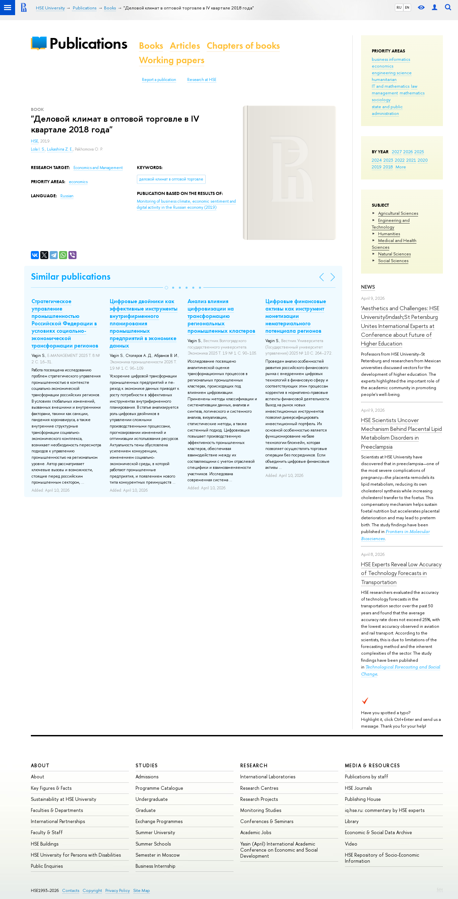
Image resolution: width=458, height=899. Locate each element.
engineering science (392, 73)
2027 (397, 152)
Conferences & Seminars (266, 821)
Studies (147, 765)
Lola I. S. (38, 149)
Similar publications (70, 276)
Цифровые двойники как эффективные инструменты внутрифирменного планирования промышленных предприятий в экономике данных (143, 323)
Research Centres (259, 788)
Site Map (141, 890)
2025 (419, 152)
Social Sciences (393, 260)
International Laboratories (267, 776)
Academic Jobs (255, 832)
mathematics (412, 93)
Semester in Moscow (158, 855)
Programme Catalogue (159, 788)
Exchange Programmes (159, 821)
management (385, 93)
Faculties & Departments (57, 810)
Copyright (92, 890)
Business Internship (155, 866)
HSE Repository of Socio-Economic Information (382, 858)
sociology (381, 99)
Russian (66, 196)
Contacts (70, 890)
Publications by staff (366, 776)
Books (151, 45)
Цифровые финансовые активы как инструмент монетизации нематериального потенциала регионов (295, 315)
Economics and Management (98, 167)
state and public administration (387, 110)
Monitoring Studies (260, 810)
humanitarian (384, 79)
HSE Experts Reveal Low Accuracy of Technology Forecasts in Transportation (401, 573)
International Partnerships (58, 821)
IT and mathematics (390, 86)
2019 (376, 167)
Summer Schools (153, 844)
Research (254, 765)
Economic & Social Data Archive (378, 832)
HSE (34, 141)
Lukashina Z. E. (60, 149)
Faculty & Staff (47, 832)
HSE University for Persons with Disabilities (76, 855)
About (40, 765)
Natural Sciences (394, 254)
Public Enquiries (47, 866)
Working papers (171, 60)
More (401, 167)
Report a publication (159, 79)
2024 (377, 160)
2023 (388, 160)
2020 (423, 160)
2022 (400, 160)
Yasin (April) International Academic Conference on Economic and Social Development (279, 850)
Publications (88, 43)
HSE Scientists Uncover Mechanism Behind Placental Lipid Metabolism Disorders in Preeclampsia (401, 433)
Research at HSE (201, 79)
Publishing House (363, 799)
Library (352, 821)
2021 (411, 160)
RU (399, 7)
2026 (408, 152)
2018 (388, 167)
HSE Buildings (44, 844)
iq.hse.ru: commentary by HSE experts (384, 810)
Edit (440, 889)
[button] (166, 287)
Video (351, 844)
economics (382, 66)
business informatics (391, 59)
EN (407, 7)
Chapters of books (243, 45)
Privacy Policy (117, 890)
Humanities (389, 234)
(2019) (186, 204)
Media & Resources (372, 765)
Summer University (155, 832)
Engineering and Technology (391, 223)
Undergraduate (152, 799)
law (414, 86)
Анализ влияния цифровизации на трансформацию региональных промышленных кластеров (221, 315)
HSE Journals (358, 788)
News (368, 286)
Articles (185, 45)
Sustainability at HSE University (63, 799)
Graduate (146, 810)
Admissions (147, 776)
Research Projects (259, 799)
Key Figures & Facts (51, 788)
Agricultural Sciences (398, 213)
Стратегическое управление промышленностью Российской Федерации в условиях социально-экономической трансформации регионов (65, 323)
